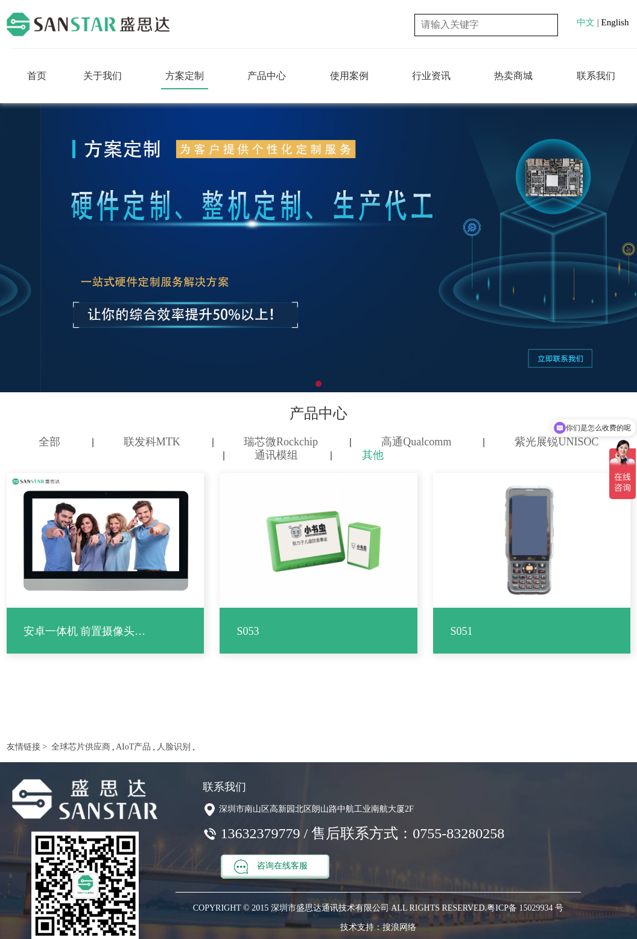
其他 (373, 455)
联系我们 (596, 76)
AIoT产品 (132, 746)
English (615, 22)
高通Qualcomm (416, 442)
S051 (461, 631)
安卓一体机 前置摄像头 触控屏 (86, 631)
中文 (586, 22)
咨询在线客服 (270, 866)
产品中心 (266, 76)
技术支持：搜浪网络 (378, 927)
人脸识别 (173, 746)
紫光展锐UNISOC (556, 442)
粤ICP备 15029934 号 (525, 907)
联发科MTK (152, 442)
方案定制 (184, 76)
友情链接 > (27, 746)
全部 (49, 442)
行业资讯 (431, 76)
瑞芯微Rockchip (281, 442)
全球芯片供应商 (79, 746)
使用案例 (349, 76)
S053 (247, 631)
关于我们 (102, 76)
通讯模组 (276, 455)
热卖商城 (513, 76)
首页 (36, 76)
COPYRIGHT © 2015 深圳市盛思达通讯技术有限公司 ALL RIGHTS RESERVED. (340, 907)
